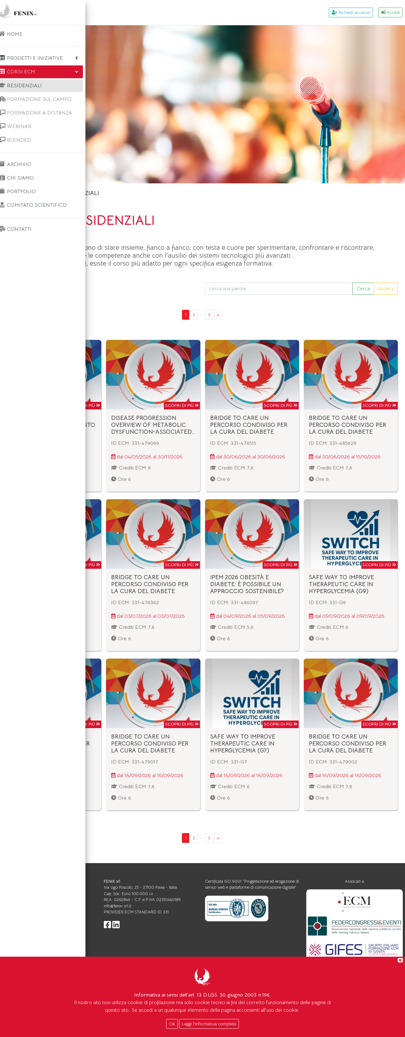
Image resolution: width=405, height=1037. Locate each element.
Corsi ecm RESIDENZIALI (159, 193)
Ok (172, 1024)
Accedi (390, 12)
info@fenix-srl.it (188, 926)
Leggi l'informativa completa (209, 1024)
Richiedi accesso (351, 12)
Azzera (386, 296)
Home (110, 193)
